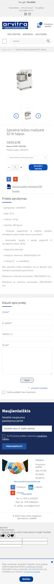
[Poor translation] (10, 535)
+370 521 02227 (26, 8)
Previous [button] (16, 116)
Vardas (5, 312)
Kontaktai (28, 34)
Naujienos (41, 34)
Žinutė (5, 345)
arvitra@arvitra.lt (26, 10)
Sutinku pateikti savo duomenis (19, 392)
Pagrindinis (7, 49)
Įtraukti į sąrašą (38, 167)
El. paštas (7, 323)
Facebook (21, 487)
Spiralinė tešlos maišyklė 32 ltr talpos (30, 49)
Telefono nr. (7, 334)
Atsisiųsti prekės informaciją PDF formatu (27, 187)
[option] (27, 115)
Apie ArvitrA (13, 34)
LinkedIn (38, 487)
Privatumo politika (40, 465)
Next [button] (38, 116)
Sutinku (26, 579)
